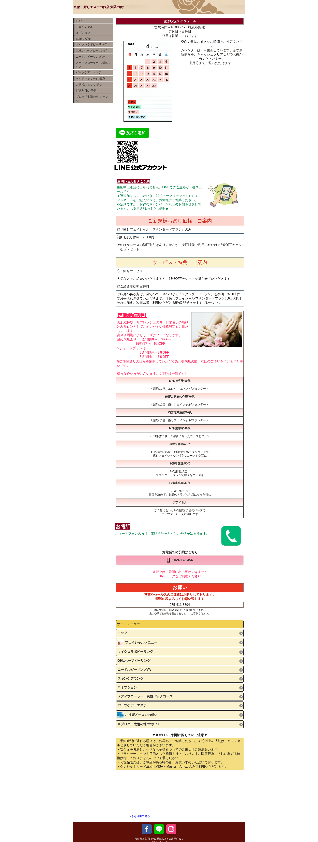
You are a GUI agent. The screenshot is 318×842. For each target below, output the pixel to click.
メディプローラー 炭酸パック (93, 64)
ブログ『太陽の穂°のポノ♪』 (92, 98)
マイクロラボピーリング (91, 44)
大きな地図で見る (139, 816)
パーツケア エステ (88, 72)
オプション (83, 32)
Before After (83, 38)
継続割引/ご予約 (86, 90)
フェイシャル (84, 26)
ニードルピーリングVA (90, 56)
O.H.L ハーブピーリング (91, 50)
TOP (79, 21)
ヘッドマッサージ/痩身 (90, 78)
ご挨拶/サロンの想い (89, 84)
